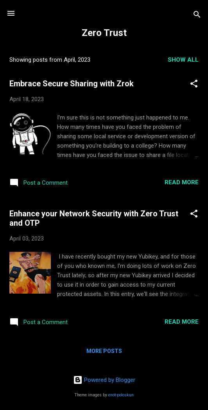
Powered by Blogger (104, 379)
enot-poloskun (121, 395)
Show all (183, 59)
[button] (194, 85)
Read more (182, 182)
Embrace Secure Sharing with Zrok (71, 83)
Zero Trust (104, 32)
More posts (104, 351)
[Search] (197, 16)
